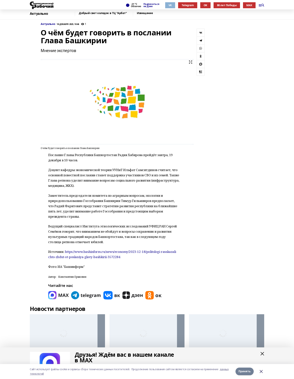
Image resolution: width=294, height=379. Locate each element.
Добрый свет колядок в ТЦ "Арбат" (103, 13)
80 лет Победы (227, 5)
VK (170, 5)
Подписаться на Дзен (151, 5)
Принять (244, 371)
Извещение (145, 13)
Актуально (39, 14)
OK (205, 5)
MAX (249, 5)
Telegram (188, 5)
